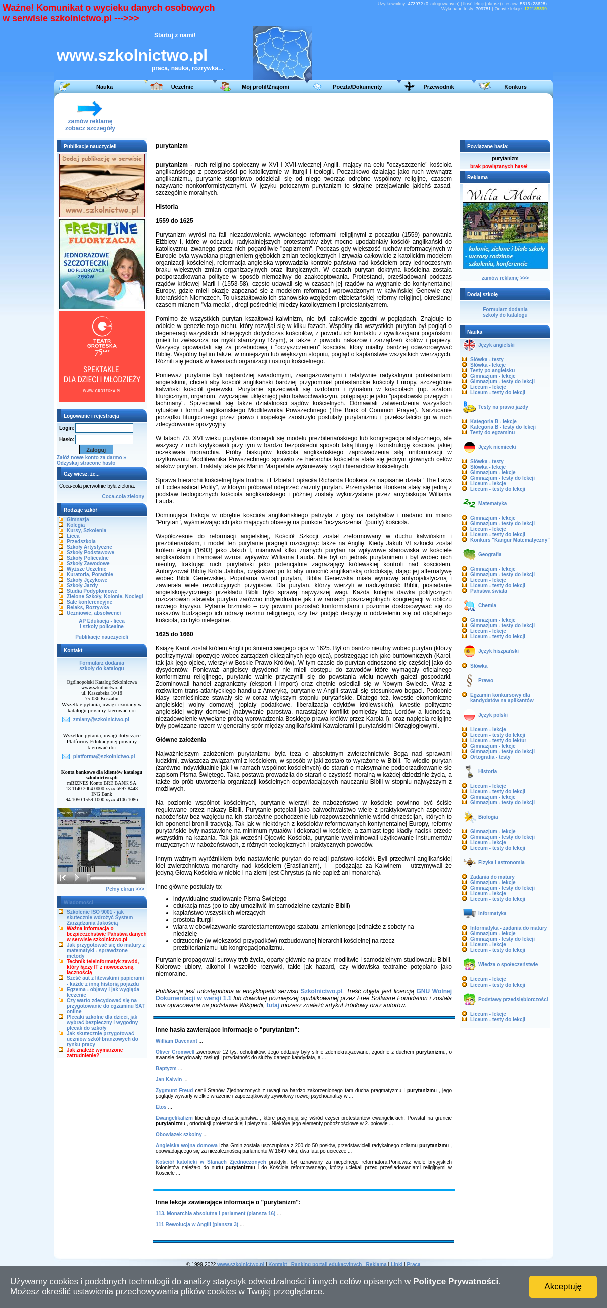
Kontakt (277, 1264)
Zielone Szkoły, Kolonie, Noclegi (105, 596)
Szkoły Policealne (88, 558)
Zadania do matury (492, 877)
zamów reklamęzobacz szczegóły (90, 122)
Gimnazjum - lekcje (493, 376)
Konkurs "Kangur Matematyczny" (510, 540)
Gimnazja (78, 519)
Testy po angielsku (492, 370)
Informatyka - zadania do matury (508, 928)
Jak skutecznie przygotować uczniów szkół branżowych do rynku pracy (102, 1039)
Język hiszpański (498, 651)
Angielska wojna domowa (187, 1145)
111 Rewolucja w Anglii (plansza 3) (197, 1224)
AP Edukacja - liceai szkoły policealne (102, 623)
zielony (135, 496)
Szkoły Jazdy (82, 585)
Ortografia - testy (490, 757)
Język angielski (496, 345)
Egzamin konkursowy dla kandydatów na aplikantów (502, 697)
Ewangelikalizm (174, 1118)
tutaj (273, 1005)
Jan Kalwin (169, 1079)
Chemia (487, 605)
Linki (396, 1264)
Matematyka (492, 503)
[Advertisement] (364, 115)
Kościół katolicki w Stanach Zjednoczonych (211, 1162)
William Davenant (176, 1041)
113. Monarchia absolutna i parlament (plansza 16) (215, 1213)
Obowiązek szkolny (179, 1134)
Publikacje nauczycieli (101, 637)
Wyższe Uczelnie (86, 569)
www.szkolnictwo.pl (132, 55)
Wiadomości (78, 902)
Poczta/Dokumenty (357, 87)
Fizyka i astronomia (501, 862)
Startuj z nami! (175, 35)
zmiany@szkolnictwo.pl (101, 719)
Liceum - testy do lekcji (497, 392)
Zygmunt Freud (174, 1090)
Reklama (376, 1264)
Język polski (493, 715)
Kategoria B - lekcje (493, 421)
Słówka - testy (487, 359)
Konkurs (515, 87)
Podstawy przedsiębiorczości (513, 999)
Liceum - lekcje (488, 387)
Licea (73, 536)
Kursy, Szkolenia (86, 530)
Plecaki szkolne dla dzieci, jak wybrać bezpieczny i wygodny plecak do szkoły (102, 1022)
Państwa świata (488, 591)
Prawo (485, 680)
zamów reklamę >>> (505, 278)
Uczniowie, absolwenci (94, 613)
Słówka (478, 666)
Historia (487, 771)
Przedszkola (81, 541)
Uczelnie (182, 87)
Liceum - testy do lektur (498, 740)
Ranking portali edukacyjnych (326, 1264)
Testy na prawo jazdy (503, 407)
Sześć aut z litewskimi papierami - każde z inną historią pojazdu (105, 981)
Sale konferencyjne (89, 602)
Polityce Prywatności (455, 1281)
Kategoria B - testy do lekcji (503, 427)
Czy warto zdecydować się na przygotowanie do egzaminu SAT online (106, 1006)
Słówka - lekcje (488, 365)
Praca (413, 1264)
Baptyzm (166, 1068)
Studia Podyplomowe (92, 591)
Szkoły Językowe (87, 580)
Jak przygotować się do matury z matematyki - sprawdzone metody (106, 950)
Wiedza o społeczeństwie (508, 964)
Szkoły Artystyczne (89, 547)
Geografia (490, 554)
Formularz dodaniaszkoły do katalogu (101, 665)
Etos (161, 1107)
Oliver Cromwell (175, 1052)
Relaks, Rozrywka (88, 607)
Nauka (104, 87)
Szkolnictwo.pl (321, 991)
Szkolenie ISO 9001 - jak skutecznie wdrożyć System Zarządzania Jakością (100, 917)
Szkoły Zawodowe (88, 563)
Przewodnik (438, 87)
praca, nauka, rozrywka (185, 68)
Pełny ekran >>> (125, 889)
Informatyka (492, 913)
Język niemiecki (497, 447)
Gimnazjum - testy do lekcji (502, 381)
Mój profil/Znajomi (265, 87)
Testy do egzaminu (492, 432)
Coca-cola (114, 496)
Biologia (488, 817)
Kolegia (76, 525)
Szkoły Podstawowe (90, 552)
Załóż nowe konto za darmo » (91, 457)
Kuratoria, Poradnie (90, 574)
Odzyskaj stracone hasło (86, 463)
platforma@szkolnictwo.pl (104, 756)
